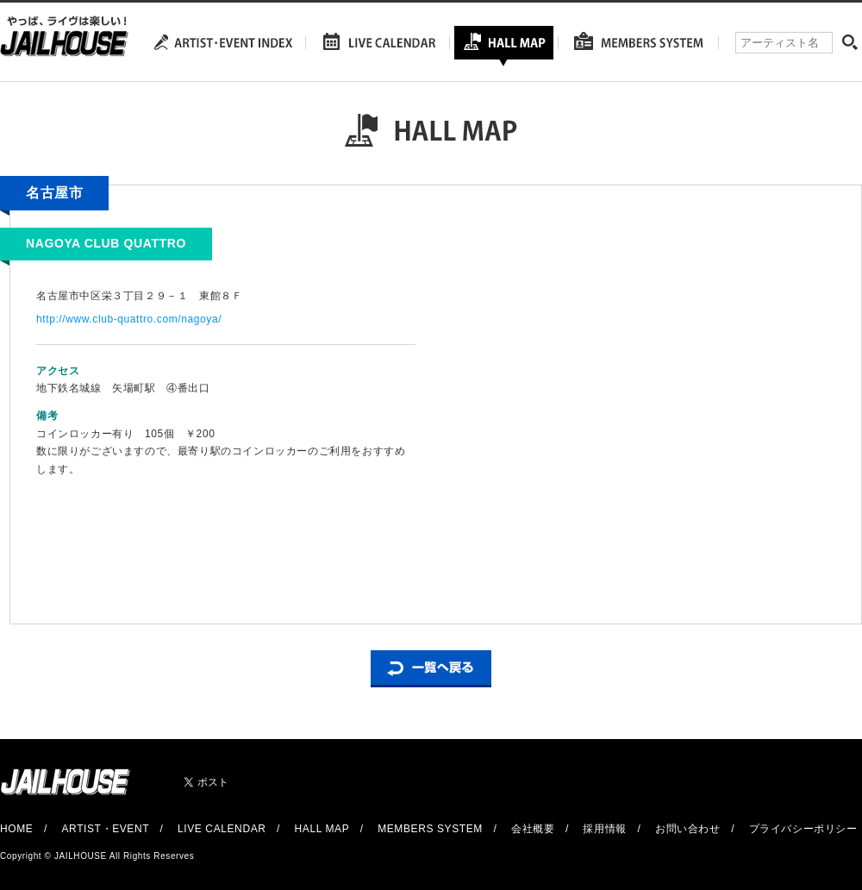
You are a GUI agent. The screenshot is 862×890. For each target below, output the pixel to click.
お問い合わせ (688, 829)
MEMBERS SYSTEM (430, 829)
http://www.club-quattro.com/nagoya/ (129, 319)
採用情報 (604, 829)
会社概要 (532, 829)
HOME (16, 829)
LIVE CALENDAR (222, 829)
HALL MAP (322, 829)
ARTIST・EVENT (104, 829)
